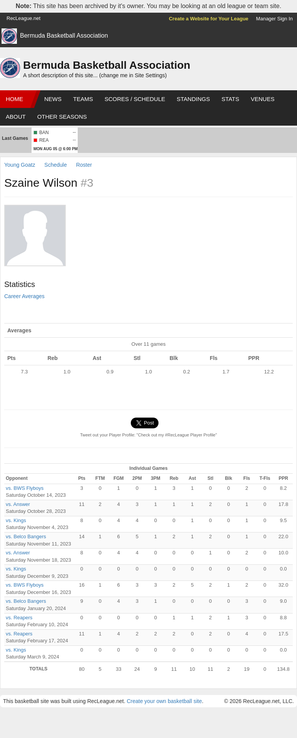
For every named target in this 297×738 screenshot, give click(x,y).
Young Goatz (19, 165)
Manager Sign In (274, 19)
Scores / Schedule (135, 99)
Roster (84, 165)
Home (14, 99)
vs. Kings (16, 520)
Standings (193, 99)
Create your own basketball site (164, 701)
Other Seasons (62, 116)
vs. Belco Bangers (26, 536)
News (53, 99)
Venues (263, 99)
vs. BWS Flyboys (24, 488)
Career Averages (24, 296)
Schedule (55, 165)
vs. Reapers (19, 617)
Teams (83, 99)
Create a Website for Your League (209, 19)
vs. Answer (18, 504)
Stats (230, 99)
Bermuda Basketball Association (64, 35)
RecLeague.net (23, 18)
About (16, 116)
